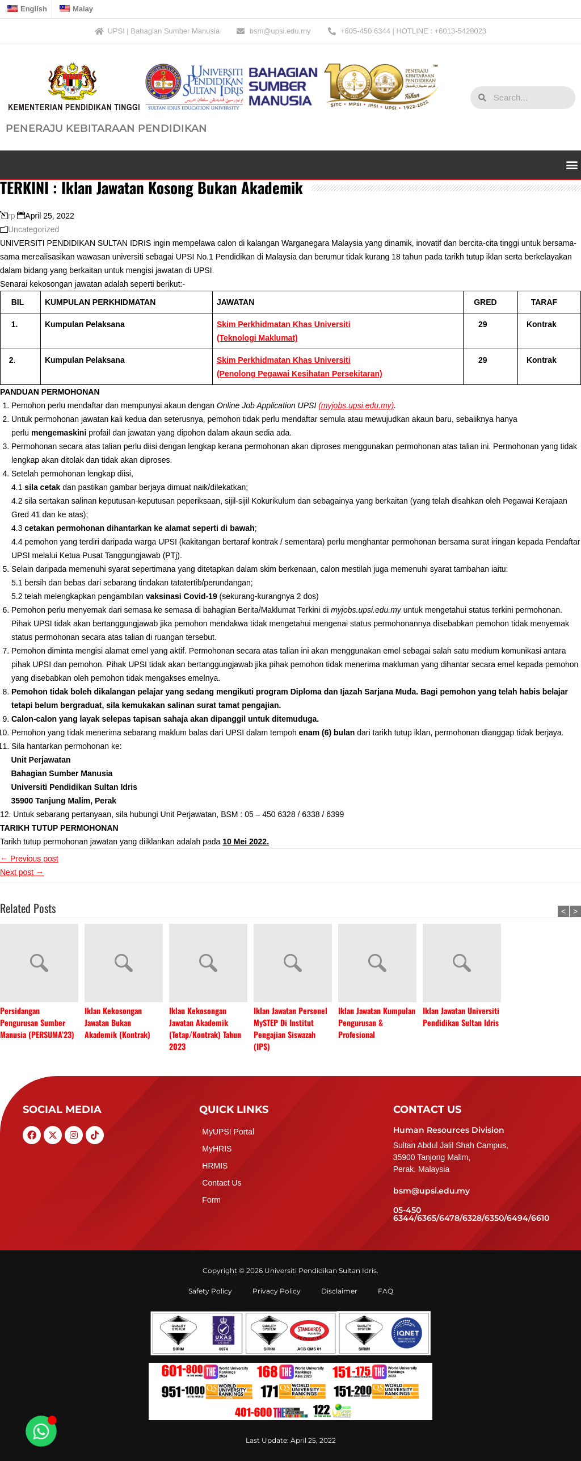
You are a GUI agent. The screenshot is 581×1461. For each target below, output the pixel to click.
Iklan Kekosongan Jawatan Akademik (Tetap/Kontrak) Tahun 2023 (205, 1028)
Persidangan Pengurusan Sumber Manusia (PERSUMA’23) (37, 1022)
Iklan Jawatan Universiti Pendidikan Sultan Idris (461, 1016)
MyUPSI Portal (228, 1131)
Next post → (22, 872)
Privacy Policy (276, 1291)
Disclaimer (339, 1291)
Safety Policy (210, 1291)
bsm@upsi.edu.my (431, 1191)
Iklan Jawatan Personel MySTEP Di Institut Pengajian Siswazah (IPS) (290, 1028)
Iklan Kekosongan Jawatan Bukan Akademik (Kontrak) (117, 1022)
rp (11, 215)
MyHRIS (216, 1148)
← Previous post (29, 858)
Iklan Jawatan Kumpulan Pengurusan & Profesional (376, 1022)
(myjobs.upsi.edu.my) (356, 405)
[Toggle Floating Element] (41, 1431)
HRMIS (215, 1165)
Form (211, 1199)
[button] (571, 165)
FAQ (385, 1291)
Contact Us (221, 1182)
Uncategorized (33, 229)
